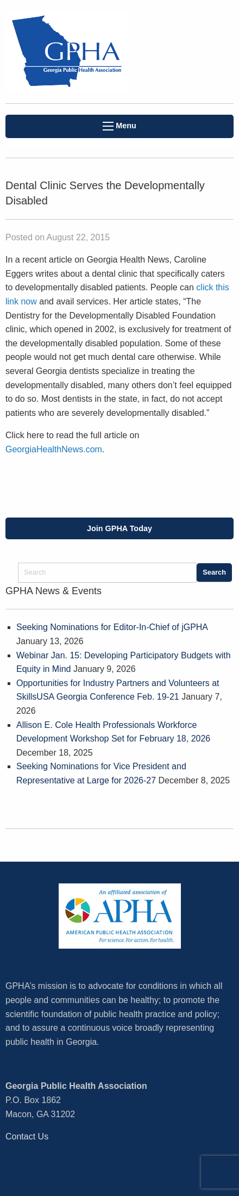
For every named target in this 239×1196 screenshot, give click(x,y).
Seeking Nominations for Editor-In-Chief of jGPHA (111, 627)
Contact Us (26, 1136)
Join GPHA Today (119, 528)
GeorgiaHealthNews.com (53, 449)
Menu (119, 125)
